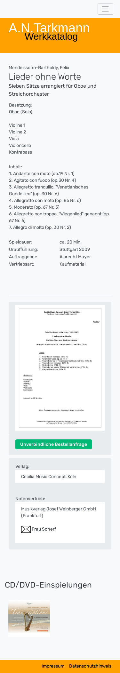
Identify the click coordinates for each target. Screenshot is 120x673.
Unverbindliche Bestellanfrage (53, 444)
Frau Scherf (38, 529)
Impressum (53, 666)
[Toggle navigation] (105, 9)
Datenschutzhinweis (90, 666)
